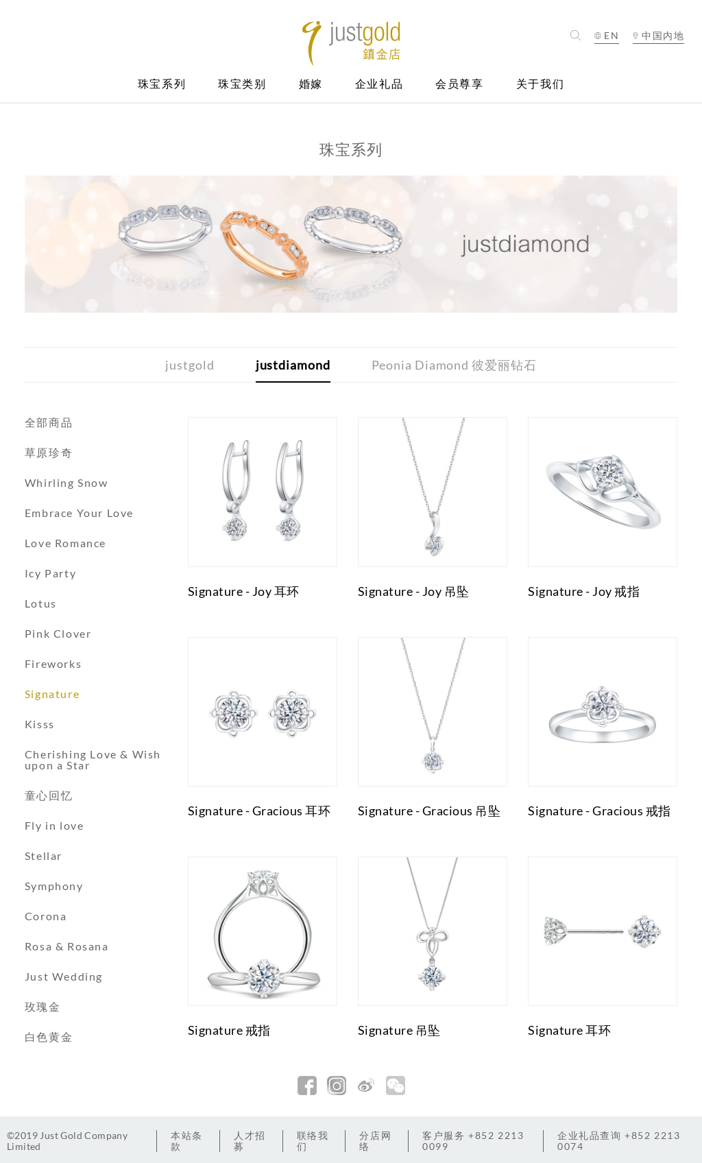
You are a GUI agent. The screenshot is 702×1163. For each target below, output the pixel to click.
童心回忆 (49, 795)
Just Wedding (64, 976)
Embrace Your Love (79, 512)
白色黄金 (49, 1036)
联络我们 (313, 1140)
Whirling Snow (66, 482)
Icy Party (50, 572)
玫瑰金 (43, 1006)
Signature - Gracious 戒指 (599, 810)
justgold (189, 364)
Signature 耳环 (569, 1030)
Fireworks (53, 663)
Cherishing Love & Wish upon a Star (93, 759)
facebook (307, 1085)
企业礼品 (379, 84)
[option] (351, 244)
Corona (46, 915)
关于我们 (540, 84)
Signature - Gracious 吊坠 (429, 810)
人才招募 (250, 1140)
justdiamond (293, 364)
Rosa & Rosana (67, 945)
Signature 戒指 (229, 1030)
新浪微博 (366, 1085)
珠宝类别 (242, 84)
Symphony (54, 885)
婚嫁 (311, 84)
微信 (395, 1085)
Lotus (41, 603)
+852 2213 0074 (619, 1140)
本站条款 (187, 1140)
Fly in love (54, 825)
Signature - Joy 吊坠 (414, 591)
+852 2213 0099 (473, 1140)
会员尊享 (459, 84)
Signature (52, 693)
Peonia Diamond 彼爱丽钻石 (454, 364)
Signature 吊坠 (399, 1030)
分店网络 (375, 1140)
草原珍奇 (49, 452)
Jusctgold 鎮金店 (351, 43)
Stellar (43, 855)
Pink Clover (58, 633)
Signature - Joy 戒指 (584, 591)
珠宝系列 (162, 84)
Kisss (40, 723)
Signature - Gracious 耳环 (259, 810)
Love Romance (65, 542)
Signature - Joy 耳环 (244, 591)
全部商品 (49, 422)
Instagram (336, 1085)
